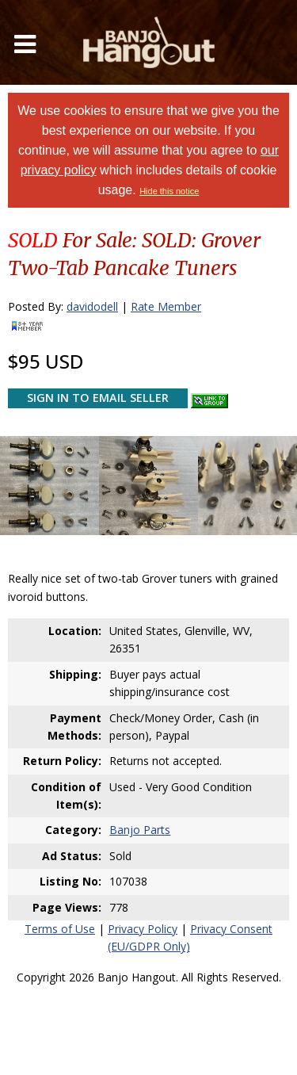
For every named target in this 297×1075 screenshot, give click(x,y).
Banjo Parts (139, 829)
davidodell (92, 306)
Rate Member (166, 306)
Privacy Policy (142, 928)
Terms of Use (60, 928)
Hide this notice (169, 191)
